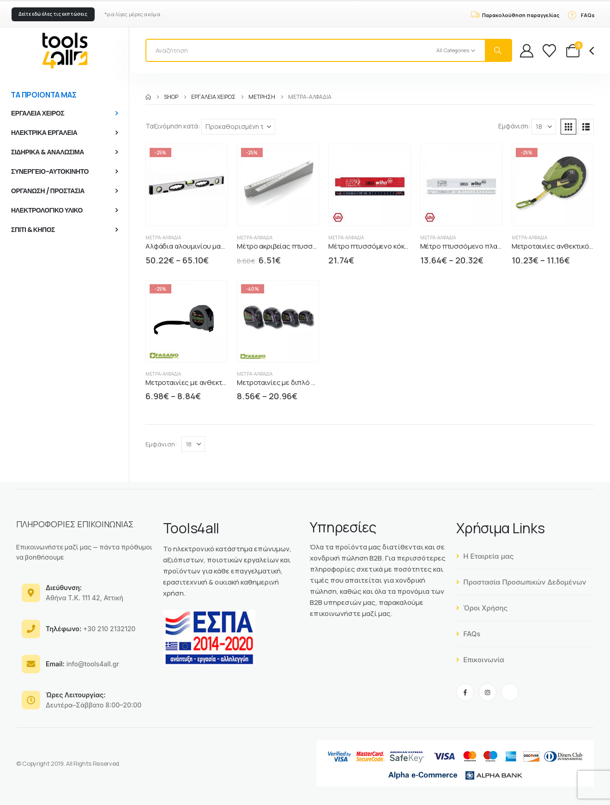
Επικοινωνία (480, 659)
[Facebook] (465, 692)
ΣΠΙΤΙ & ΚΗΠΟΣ (33, 229)
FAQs (468, 633)
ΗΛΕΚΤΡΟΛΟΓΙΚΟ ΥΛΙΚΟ (47, 210)
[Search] (498, 50)
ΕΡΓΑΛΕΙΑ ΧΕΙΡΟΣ (37, 113)
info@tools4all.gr (82, 664)
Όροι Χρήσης (481, 608)
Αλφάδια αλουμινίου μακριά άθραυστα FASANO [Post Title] (220, 246)
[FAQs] (581, 14)
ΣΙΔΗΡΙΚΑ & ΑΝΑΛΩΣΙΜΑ (47, 152)
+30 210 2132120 (90, 629)
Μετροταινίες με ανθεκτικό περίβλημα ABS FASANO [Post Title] (226, 382)
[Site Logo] (65, 50)
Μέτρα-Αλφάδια (163, 237)
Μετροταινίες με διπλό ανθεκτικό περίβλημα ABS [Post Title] (315, 382)
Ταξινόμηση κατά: (172, 126)
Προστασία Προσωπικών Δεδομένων (521, 582)
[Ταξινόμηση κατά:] (238, 126)
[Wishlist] (549, 50)
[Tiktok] (510, 692)
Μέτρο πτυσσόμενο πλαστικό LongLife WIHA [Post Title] (490, 246)
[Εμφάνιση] (543, 126)
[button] (53, 14)
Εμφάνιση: (514, 126)
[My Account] (527, 50)
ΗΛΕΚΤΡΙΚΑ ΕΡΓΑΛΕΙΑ (44, 132)
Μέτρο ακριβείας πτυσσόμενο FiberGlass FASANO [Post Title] (315, 246)
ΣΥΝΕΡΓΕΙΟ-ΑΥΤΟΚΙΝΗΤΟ (50, 171)
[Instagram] (487, 692)
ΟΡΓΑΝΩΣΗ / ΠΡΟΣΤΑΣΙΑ (48, 190)
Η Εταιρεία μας (484, 556)
